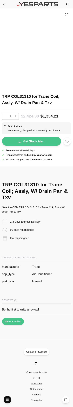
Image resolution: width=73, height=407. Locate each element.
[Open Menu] (7, 400)
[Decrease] (5, 116)
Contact (36, 394)
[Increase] (15, 116)
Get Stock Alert (31, 141)
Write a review (13, 321)
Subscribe (36, 383)
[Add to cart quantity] (10, 116)
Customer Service (37, 351)
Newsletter (36, 400)
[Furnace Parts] (4, 4)
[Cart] (66, 400)
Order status (36, 389)
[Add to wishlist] (67, 141)
